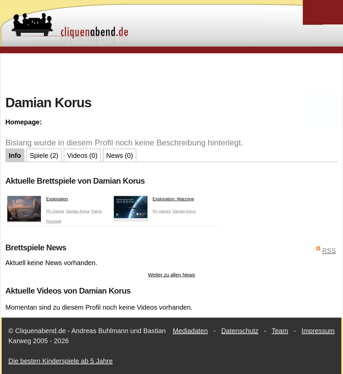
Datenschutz (239, 330)
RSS (329, 250)
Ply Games (55, 211)
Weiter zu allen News (171, 274)
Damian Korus (77, 211)
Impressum (318, 330)
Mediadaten (190, 330)
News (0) (119, 155)
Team (280, 330)
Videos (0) (82, 155)
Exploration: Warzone (154, 200)
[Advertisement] (171, 73)
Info (15, 155)
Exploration (37, 200)
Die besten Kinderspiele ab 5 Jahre (60, 361)
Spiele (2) (44, 155)
